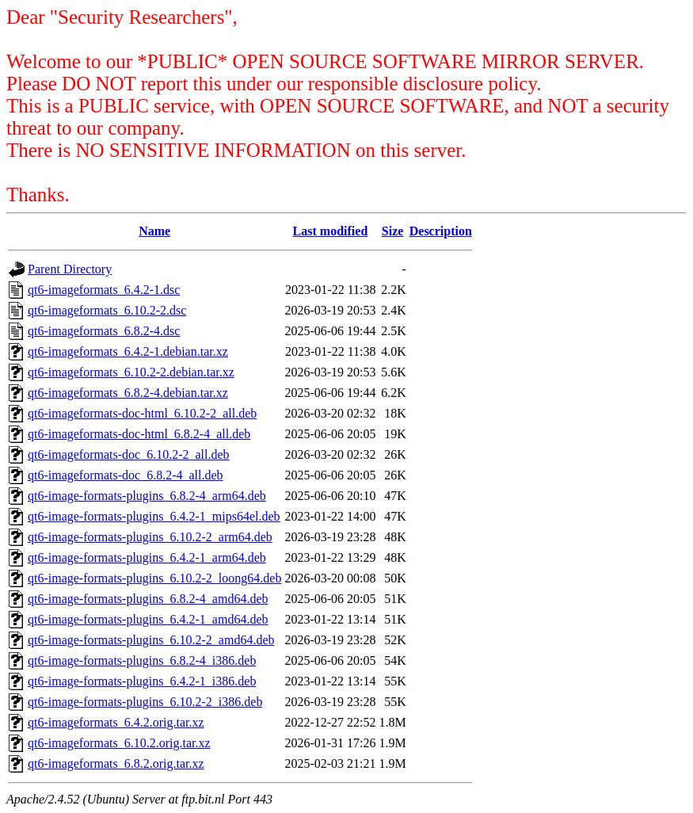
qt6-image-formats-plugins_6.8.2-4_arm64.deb (147, 495)
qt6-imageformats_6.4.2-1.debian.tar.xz (128, 351)
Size (393, 231)
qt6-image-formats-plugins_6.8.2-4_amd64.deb (148, 598)
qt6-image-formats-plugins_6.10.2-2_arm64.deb (150, 537)
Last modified (330, 231)
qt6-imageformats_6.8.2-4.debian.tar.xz (128, 392)
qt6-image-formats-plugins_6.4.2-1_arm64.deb (147, 557)
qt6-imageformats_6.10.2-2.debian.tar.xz (131, 372)
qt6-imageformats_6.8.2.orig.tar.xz (116, 763)
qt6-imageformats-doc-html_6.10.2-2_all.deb (142, 413)
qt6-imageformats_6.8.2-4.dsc (104, 331)
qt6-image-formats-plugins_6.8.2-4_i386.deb (142, 660)
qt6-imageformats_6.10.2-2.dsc (107, 310)
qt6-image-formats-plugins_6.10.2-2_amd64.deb (151, 640)
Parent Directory (70, 269)
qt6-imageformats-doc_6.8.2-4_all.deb (125, 475)
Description (440, 231)
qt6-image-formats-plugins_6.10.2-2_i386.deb (145, 701)
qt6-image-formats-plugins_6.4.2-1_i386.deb (142, 681)
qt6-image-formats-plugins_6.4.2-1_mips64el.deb (154, 516)
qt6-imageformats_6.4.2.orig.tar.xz (116, 722)
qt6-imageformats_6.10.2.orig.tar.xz (119, 743)
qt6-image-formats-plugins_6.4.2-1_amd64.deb (148, 619)
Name (154, 231)
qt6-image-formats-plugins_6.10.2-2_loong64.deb (154, 578)
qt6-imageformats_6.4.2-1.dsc (104, 289)
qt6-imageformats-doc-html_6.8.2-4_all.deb (139, 434)
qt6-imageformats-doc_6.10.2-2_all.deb (129, 454)
